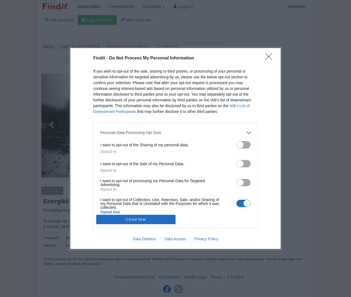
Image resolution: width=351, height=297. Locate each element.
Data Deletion (144, 239)
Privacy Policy (206, 239)
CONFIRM (136, 220)
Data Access (175, 239)
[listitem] (175, 133)
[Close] (270, 58)
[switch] (243, 144)
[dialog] (175, 148)
